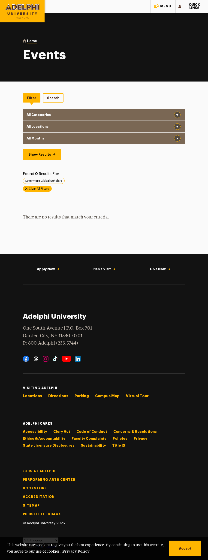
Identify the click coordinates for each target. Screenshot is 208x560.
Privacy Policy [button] (76, 551)
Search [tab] (53, 98)
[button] (163, 6)
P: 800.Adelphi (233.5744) (50, 343)
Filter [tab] (31, 98)
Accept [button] (185, 548)
